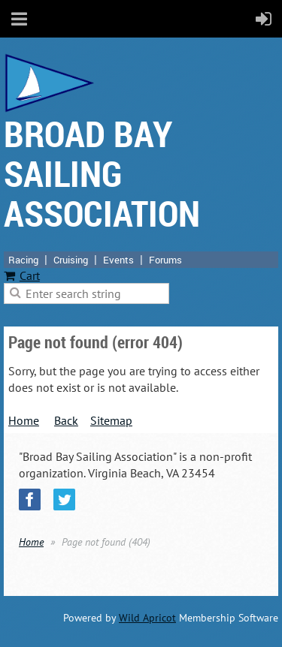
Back (66, 420)
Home (23, 420)
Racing (23, 259)
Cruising (70, 259)
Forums (165, 259)
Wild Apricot (147, 617)
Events (118, 259)
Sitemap (111, 420)
